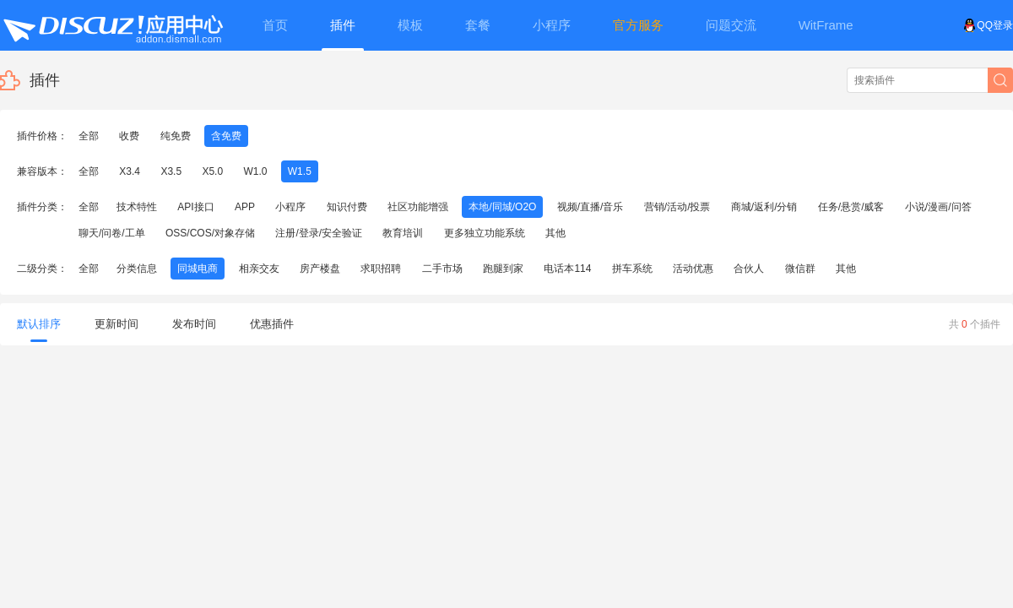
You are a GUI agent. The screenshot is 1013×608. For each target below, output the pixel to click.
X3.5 (170, 171)
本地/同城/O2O (502, 207)
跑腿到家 (503, 268)
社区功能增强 (417, 207)
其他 (555, 233)
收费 (129, 136)
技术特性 (136, 207)
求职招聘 (380, 268)
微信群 (800, 268)
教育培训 (402, 233)
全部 (89, 136)
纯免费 (175, 136)
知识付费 (347, 207)
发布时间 (194, 324)
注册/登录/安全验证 (318, 233)
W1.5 (299, 171)
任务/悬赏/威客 (851, 207)
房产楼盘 (320, 268)
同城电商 (197, 268)
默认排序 (39, 330)
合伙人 (749, 268)
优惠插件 (272, 324)
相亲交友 (259, 268)
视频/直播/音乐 (590, 207)
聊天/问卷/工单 (112, 233)
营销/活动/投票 (677, 207)
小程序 (290, 207)
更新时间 (116, 324)
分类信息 (136, 268)
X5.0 (212, 171)
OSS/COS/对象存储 (210, 233)
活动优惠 (693, 268)
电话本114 (567, 268)
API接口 (195, 207)
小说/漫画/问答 (938, 207)
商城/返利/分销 (764, 207)
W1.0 (255, 171)
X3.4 (129, 171)
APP (245, 207)
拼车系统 (632, 268)
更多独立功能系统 (484, 233)
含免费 (226, 136)
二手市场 (442, 268)
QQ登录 (988, 25)
